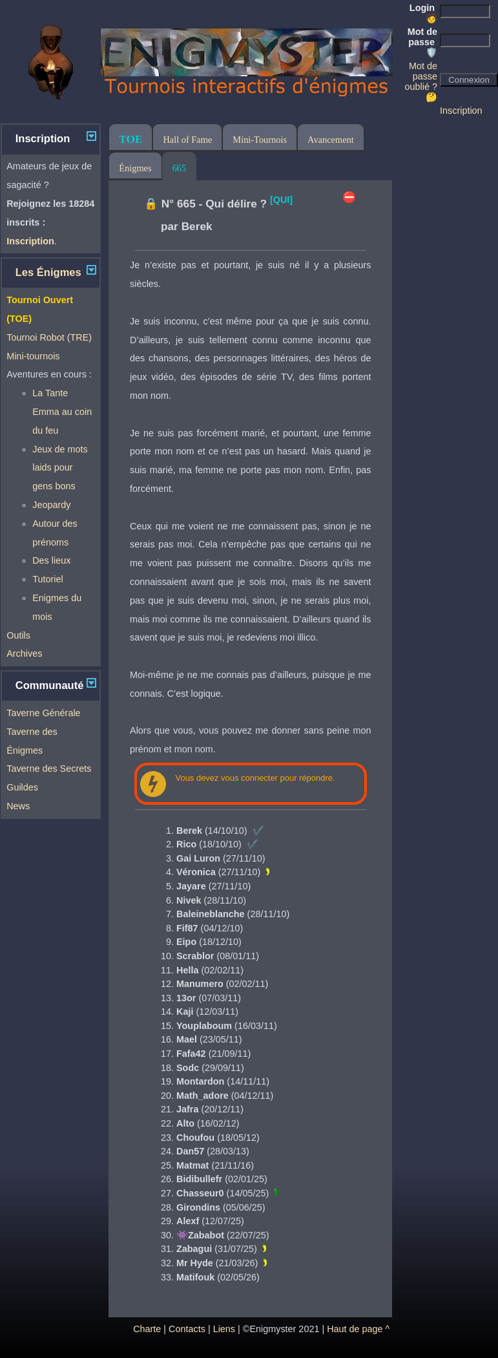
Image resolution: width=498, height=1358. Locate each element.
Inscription (461, 110)
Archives (24, 653)
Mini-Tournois (260, 139)
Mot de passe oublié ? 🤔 (421, 81)
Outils (18, 635)
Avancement (330, 139)
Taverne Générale (43, 713)
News (18, 806)
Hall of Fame (187, 139)
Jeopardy (51, 505)
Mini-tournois (32, 356)
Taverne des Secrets (48, 768)
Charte (147, 1329)
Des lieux (51, 560)
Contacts (187, 1329)
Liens (224, 1329)
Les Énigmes (48, 272)
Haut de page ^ (358, 1329)
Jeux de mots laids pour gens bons (60, 468)
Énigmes (135, 168)
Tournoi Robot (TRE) (49, 337)
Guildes (22, 787)
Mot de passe (422, 42)
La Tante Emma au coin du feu (62, 412)
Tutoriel (47, 579)
